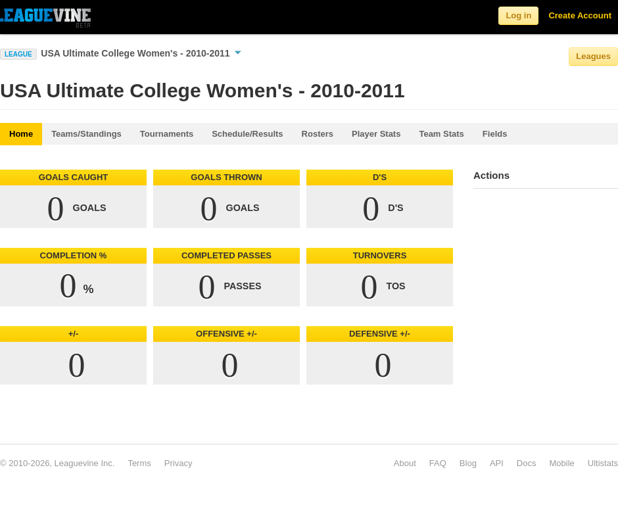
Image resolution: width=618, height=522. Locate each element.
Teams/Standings (86, 134)
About (405, 463)
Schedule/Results (247, 134)
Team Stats (441, 134)
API (497, 463)
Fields (495, 134)
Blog (468, 463)
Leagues (593, 56)
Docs (526, 463)
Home (21, 134)
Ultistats (603, 463)
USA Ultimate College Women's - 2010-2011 (141, 53)
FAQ (437, 463)
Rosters (317, 134)
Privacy (178, 463)
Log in (518, 15)
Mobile (561, 463)
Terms (139, 463)
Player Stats (376, 134)
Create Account (579, 15)
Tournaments (166, 134)
